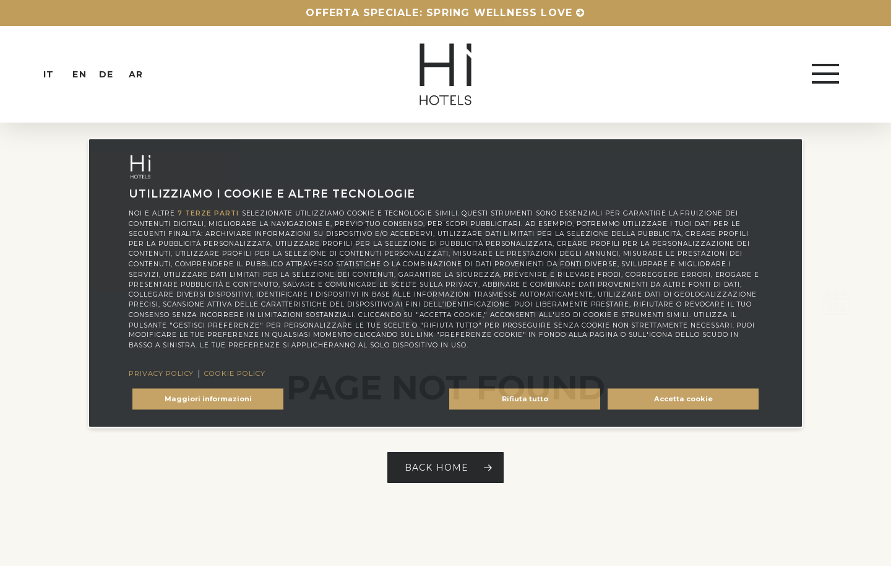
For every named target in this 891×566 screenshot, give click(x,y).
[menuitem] (59, 74)
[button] (827, 74)
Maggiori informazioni (208, 398)
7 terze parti (208, 213)
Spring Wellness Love (499, 13)
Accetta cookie (683, 398)
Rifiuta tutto (525, 398)
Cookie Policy (234, 374)
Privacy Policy (161, 374)
